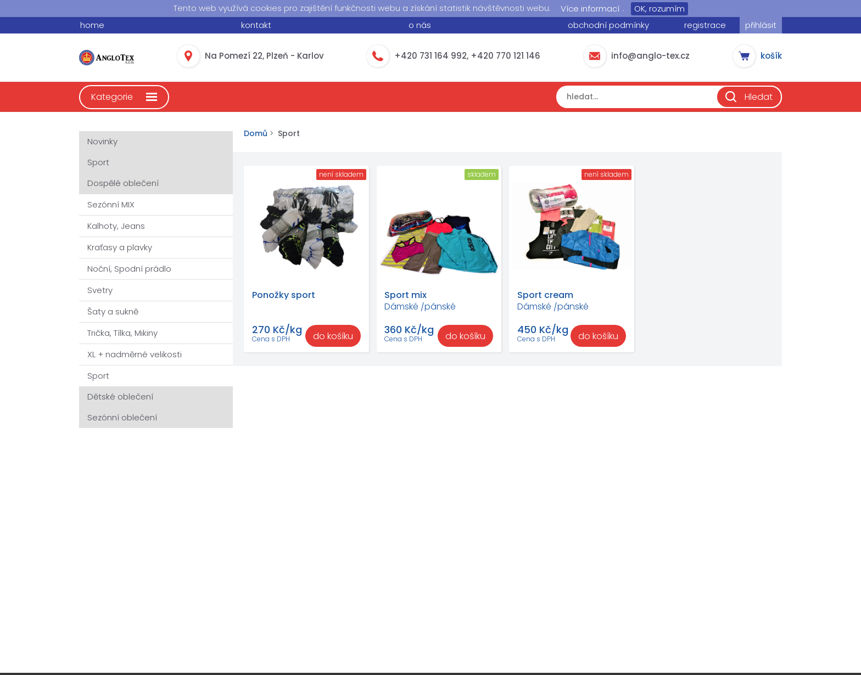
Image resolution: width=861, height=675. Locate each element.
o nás (420, 25)
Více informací (590, 8)
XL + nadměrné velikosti (134, 354)
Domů (255, 133)
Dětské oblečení (120, 396)
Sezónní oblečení (122, 417)
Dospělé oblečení (123, 183)
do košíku (333, 336)
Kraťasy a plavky (119, 247)
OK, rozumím (659, 8)
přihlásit (760, 25)
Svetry (100, 290)
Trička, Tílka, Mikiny (122, 333)
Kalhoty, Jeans (116, 226)
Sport (98, 162)
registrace (705, 25)
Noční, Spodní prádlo (129, 268)
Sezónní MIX (111, 204)
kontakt (256, 25)
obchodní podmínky (608, 25)
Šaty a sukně (112, 311)
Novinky (102, 141)
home (92, 25)
